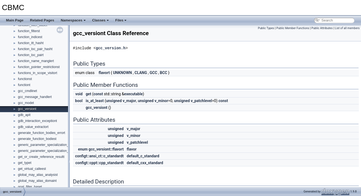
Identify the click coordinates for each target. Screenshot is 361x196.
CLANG (141, 73)
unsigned (114, 101)
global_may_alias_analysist (38, 175)
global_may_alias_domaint (37, 181)
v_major (129, 101)
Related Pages (42, 20)
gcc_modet (26, 103)
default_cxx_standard (145, 163)
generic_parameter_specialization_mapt (47, 151)
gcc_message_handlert (35, 97)
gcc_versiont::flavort (106, 149)
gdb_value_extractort (33, 127)
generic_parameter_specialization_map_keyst (51, 145)
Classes (100, 20)
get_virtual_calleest (32, 169)
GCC (153, 73)
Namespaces (73, 20)
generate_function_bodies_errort (41, 133)
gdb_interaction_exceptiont (37, 121)
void (78, 94)
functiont (24, 85)
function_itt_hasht (31, 43)
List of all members (347, 28)
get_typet (24, 163)
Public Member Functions (292, 28)
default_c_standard (143, 156)
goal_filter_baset (30, 187)
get (88, 94)
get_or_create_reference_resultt (41, 157)
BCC (163, 73)
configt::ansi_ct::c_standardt (99, 156)
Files (121, 20)
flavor (132, 149)
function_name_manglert (36, 61)
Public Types (266, 28)
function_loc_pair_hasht (35, 49)
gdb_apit (24, 115)
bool (78, 101)
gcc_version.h (110, 48)
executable (133, 94)
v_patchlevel (201, 101)
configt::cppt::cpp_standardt (99, 163)
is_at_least (95, 101)
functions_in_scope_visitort (37, 73)
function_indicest (30, 37)
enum (83, 149)
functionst (25, 79)
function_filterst (29, 31)
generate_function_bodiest (37, 139)
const (98, 94)
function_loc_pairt (31, 55)
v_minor (161, 101)
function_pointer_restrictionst (39, 67)
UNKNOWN (122, 73)
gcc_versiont (27, 109)
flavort (104, 73)
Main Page (14, 20)
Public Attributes (322, 28)
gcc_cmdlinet (27, 91)
